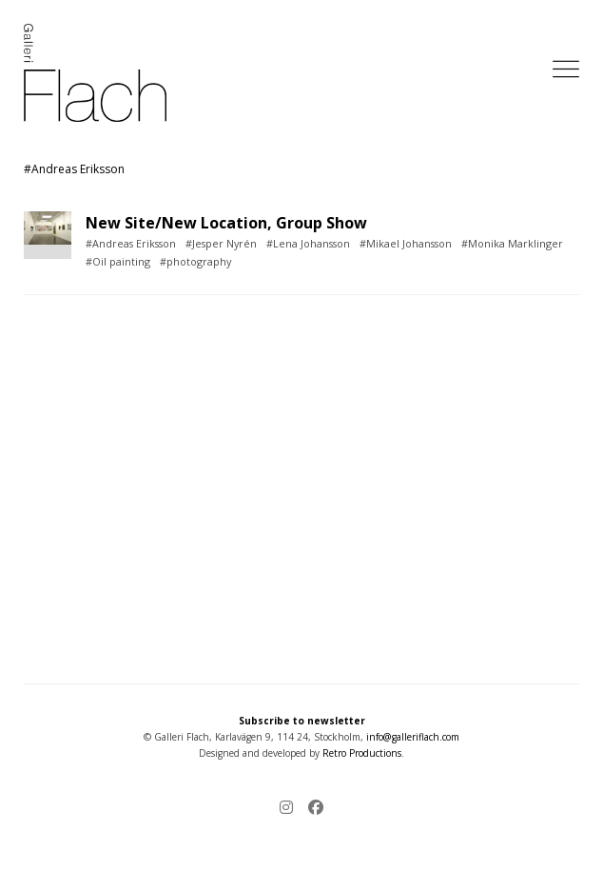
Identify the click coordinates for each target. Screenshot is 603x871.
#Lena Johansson (308, 243)
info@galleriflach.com (412, 736)
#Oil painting (118, 261)
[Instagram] (290, 809)
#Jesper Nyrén (221, 243)
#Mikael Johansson (406, 243)
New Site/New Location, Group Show (226, 222)
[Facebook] (312, 809)
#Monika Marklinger (512, 243)
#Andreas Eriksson (131, 243)
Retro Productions (361, 753)
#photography (195, 261)
